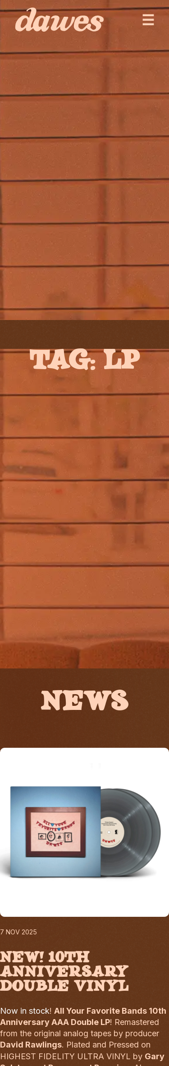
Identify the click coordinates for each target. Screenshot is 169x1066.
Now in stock (25, 1011)
